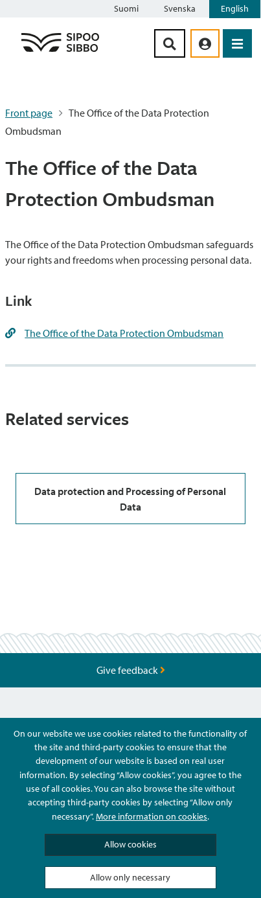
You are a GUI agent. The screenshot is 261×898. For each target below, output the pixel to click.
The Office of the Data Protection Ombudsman (124, 333)
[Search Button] (169, 43)
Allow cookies (130, 844)
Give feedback (130, 670)
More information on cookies (151, 816)
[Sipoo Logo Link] (60, 51)
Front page (28, 112)
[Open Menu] (237, 43)
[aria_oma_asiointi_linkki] (205, 43)
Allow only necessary (130, 877)
